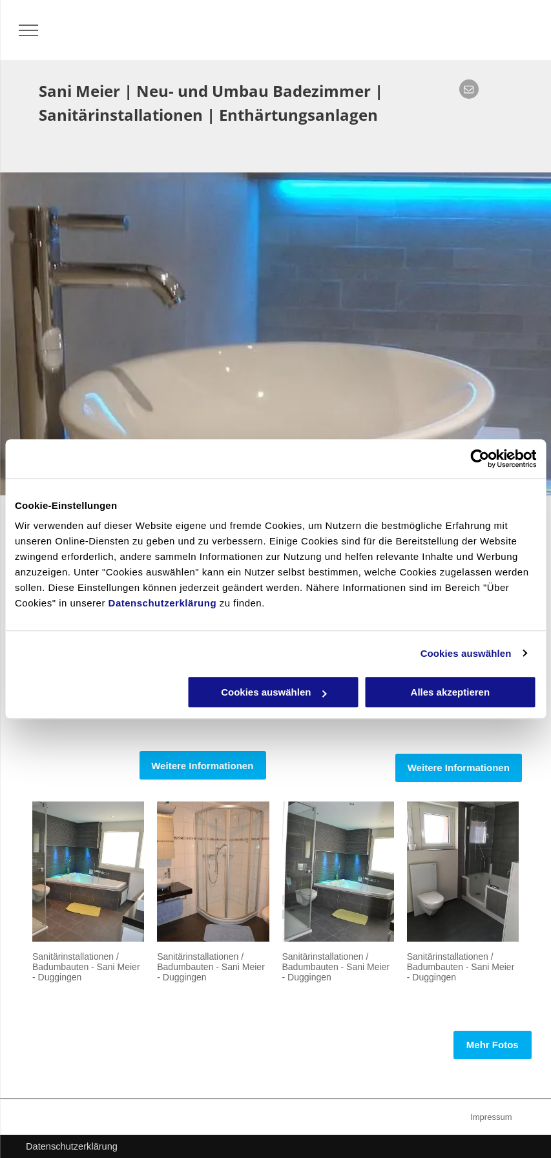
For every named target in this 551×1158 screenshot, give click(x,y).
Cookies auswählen (466, 653)
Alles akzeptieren (450, 692)
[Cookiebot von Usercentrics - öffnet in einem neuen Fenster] (479, 458)
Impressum (491, 1117)
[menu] (28, 30)
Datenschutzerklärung (163, 602)
